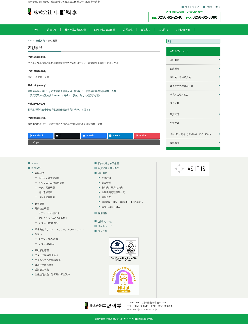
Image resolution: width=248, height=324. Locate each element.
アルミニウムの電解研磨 (51, 182)
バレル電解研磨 (47, 197)
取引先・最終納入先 (180, 77)
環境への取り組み (179, 94)
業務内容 (51, 29)
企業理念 (174, 68)
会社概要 (174, 60)
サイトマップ (105, 226)
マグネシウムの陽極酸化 (47, 260)
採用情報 (163, 29)
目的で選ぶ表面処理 (104, 29)
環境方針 (174, 103)
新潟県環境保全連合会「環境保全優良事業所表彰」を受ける (59, 109)
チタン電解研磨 (47, 187)
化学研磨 (39, 203)
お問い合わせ (183, 29)
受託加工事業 (42, 269)
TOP (30, 40)
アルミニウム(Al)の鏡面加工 (53, 218)
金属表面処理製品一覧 (181, 86)
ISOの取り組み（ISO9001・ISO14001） (191, 134)
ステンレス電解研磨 (49, 178)
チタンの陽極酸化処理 (46, 255)
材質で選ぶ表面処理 (75, 29)
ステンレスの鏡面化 (49, 213)
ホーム (35, 29)
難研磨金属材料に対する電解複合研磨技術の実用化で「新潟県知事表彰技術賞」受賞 (72, 91)
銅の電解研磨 (45, 192)
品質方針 (174, 123)
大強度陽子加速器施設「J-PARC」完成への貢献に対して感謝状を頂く (64, 95)
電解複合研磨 (42, 208)
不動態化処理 (42, 250)
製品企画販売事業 (44, 264)
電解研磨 (39, 173)
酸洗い (38, 234)
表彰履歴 (174, 143)
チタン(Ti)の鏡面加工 (49, 223)
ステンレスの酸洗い (49, 239)
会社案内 (145, 29)
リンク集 (102, 231)
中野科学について (179, 51)
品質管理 (128, 29)
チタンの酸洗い (47, 244)
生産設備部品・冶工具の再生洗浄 (52, 274)
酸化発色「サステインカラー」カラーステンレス (60, 229)
